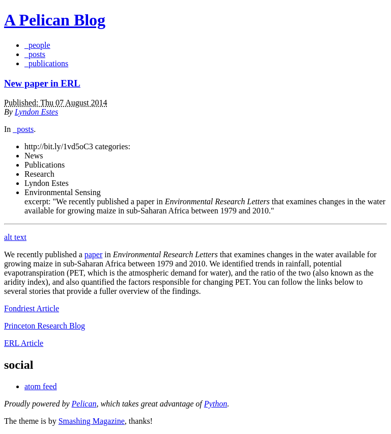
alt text (15, 237)
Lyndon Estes (36, 111)
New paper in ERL (42, 83)
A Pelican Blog (54, 20)
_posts (34, 54)
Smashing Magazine (92, 421)
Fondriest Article (31, 308)
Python (215, 403)
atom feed (40, 386)
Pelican (84, 403)
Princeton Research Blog (44, 325)
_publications (46, 63)
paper (94, 254)
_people (37, 45)
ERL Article (23, 343)
